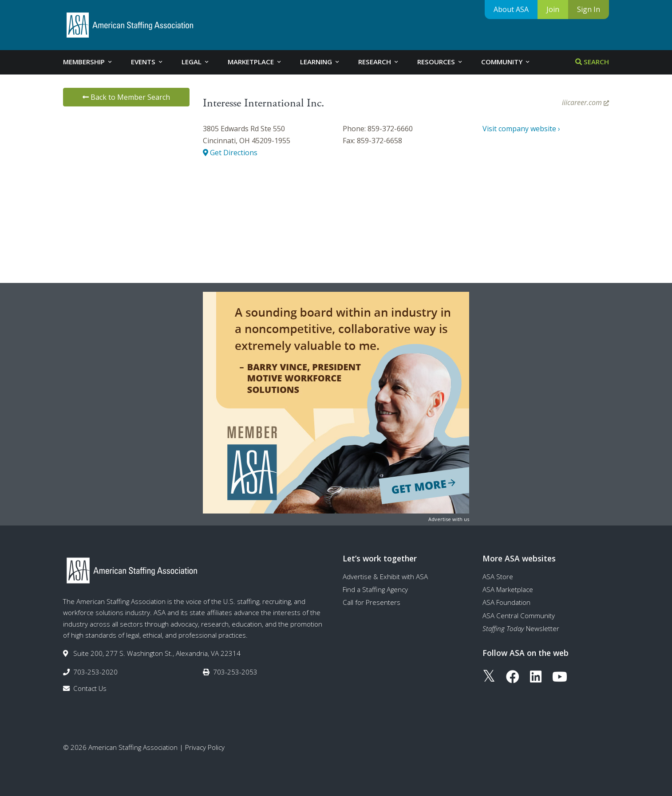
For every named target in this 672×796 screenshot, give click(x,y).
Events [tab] (147, 61)
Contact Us (90, 688)
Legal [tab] (196, 61)
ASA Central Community (518, 615)
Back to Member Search (126, 97)
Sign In (588, 9)
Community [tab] (506, 61)
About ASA (511, 9)
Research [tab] (378, 61)
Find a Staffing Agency (375, 589)
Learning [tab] (320, 61)
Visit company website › (521, 128)
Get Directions (230, 152)
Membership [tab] (88, 61)
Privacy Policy (205, 747)
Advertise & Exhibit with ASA (385, 576)
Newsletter (520, 628)
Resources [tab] (440, 61)
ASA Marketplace (507, 589)
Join (552, 9)
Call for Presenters (371, 602)
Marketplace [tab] (255, 61)
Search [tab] (592, 61)
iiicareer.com (585, 102)
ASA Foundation (506, 602)
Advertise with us (448, 519)
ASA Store (497, 576)
